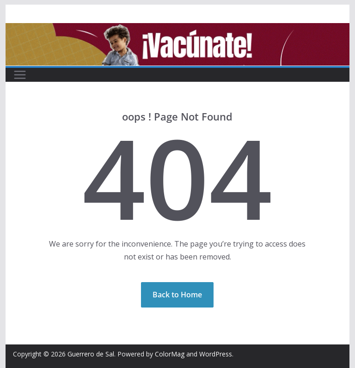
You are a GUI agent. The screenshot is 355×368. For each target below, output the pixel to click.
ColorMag (169, 354)
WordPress (215, 354)
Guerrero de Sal (90, 354)
